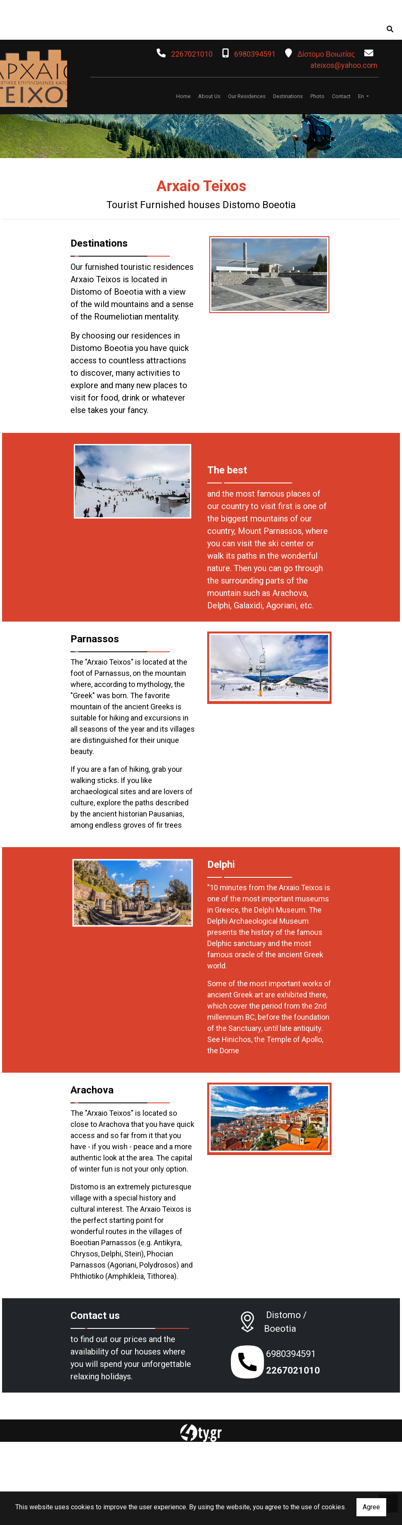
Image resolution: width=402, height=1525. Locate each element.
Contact (341, 96)
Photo (317, 96)
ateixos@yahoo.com (344, 65)
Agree (371, 1507)
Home (183, 96)
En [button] (361, 96)
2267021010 (192, 54)
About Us (209, 96)
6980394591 (255, 54)
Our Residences (247, 96)
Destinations (288, 96)
